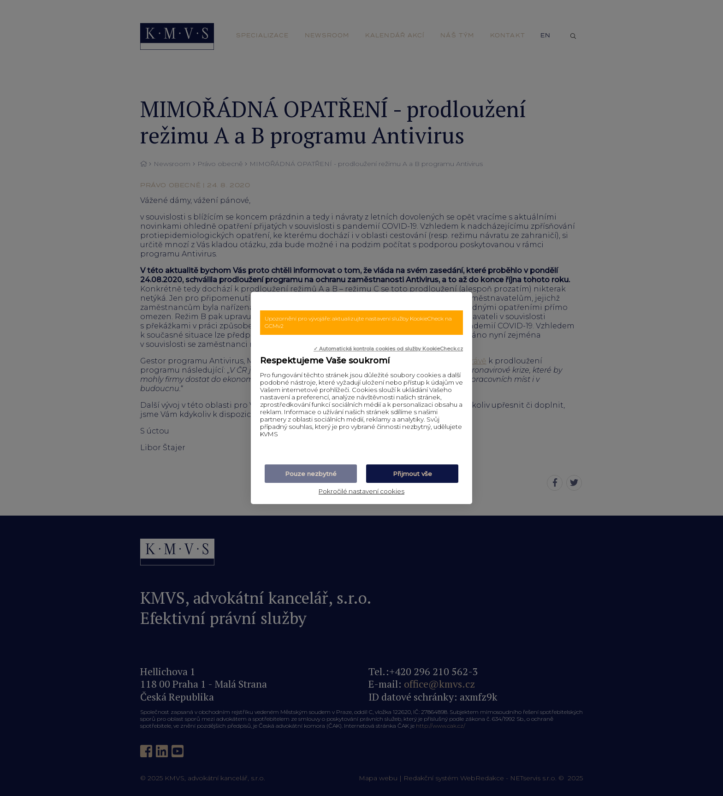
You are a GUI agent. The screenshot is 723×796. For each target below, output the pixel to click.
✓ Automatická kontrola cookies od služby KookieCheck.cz (388, 349)
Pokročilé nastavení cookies (361, 491)
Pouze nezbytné (311, 473)
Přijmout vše (412, 473)
